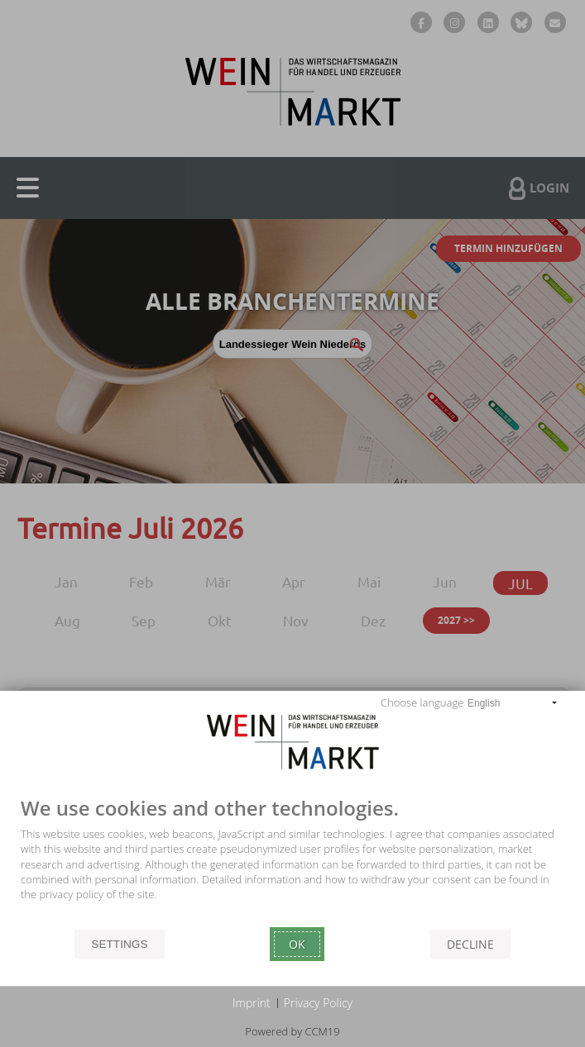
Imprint (252, 1003)
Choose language (422, 702)
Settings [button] (119, 944)
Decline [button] (470, 944)
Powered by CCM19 (292, 1031)
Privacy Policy (318, 1003)
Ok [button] (297, 944)
